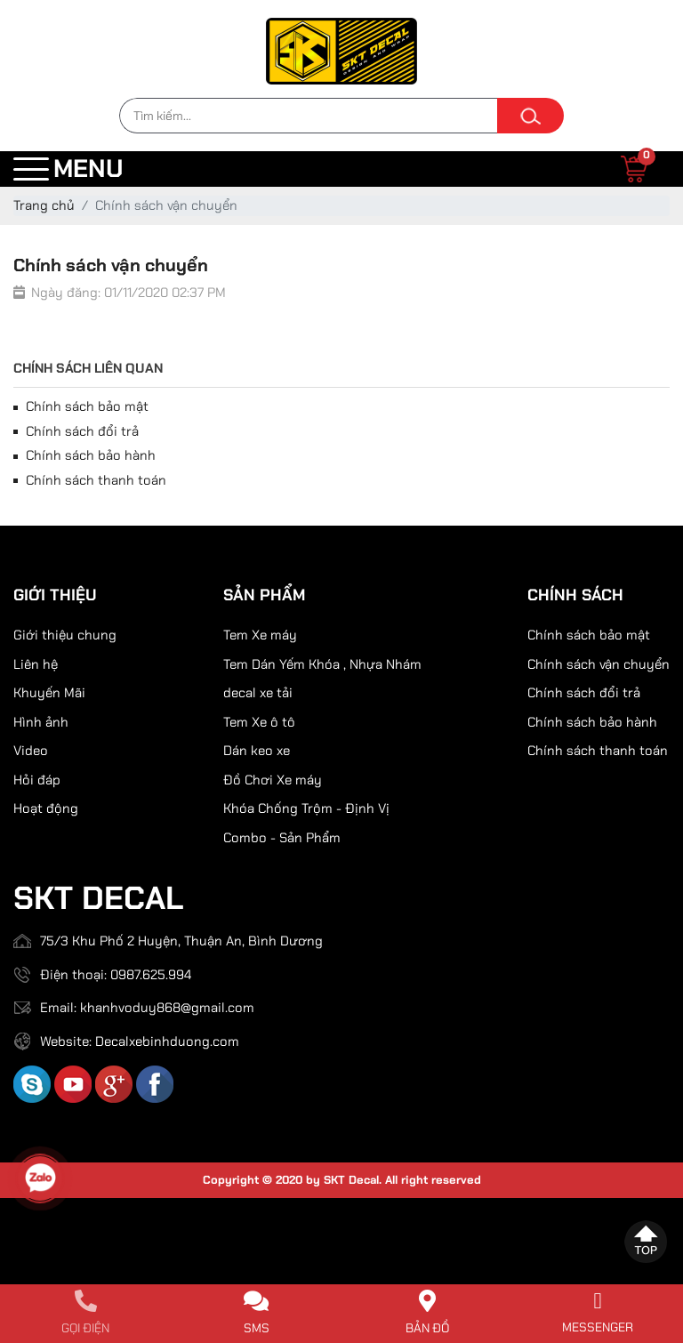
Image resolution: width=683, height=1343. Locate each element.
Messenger (597, 1327)
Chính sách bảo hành (84, 455)
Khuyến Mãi (49, 693)
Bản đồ (427, 1328)
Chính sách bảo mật (81, 406)
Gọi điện (85, 1328)
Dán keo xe (256, 751)
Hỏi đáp (36, 780)
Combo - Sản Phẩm (282, 838)
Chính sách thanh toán (89, 480)
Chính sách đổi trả (76, 431)
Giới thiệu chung (65, 635)
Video (30, 751)
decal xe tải (258, 693)
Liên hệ (35, 664)
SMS (256, 1328)
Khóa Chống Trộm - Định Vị (306, 808)
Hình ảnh (40, 722)
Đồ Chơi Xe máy (272, 780)
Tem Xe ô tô (259, 722)
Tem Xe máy (260, 635)
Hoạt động (45, 808)
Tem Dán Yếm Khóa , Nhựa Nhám (322, 664)
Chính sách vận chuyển (598, 664)
